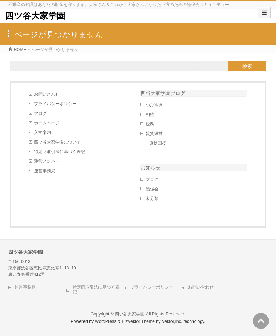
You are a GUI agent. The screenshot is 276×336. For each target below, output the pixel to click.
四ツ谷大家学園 (35, 16)
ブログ (40, 113)
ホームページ (47, 123)
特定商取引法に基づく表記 (59, 151)
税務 (150, 124)
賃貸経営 (154, 133)
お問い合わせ (47, 94)
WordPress (106, 321)
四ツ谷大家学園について (57, 142)
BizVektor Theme (138, 321)
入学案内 (42, 132)
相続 (150, 114)
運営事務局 (44, 170)
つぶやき (154, 104)
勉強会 (152, 188)
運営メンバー (47, 161)
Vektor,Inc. (172, 321)
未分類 (152, 198)
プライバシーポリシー (55, 103)
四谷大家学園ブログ (163, 93)
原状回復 (157, 143)
